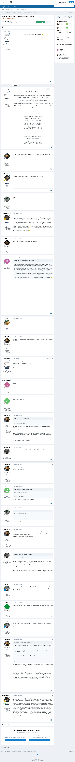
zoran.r (7, 396)
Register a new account (15, 740)
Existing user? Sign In (63, 2)
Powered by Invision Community (37, 760)
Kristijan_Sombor (6, 173)
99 (7, 612)
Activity (8, 6)
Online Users (17, 9)
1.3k (7, 162)
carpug (60, 27)
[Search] (60, 6)
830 (7, 594)
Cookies (40, 757)
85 (7, 43)
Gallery (7, 9)
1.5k (7, 185)
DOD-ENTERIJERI (6, 380)
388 (7, 407)
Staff (12, 9)
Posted (16, 31)
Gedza (6, 318)
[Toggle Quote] (14, 260)
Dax (7, 194)
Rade (6, 238)
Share (33, 22)
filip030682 (7, 447)
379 (7, 457)
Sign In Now (39, 740)
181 (7, 328)
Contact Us (35, 757)
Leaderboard (23, 9)
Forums (2, 9)
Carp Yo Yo (7, 152)
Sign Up (71, 2)
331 (7, 390)
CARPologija (9, 21)
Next (8, 27)
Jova (6, 602)
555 (7, 267)
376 (7, 248)
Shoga (6, 584)
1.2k (7, 205)
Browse (3, 7)
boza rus (7, 257)
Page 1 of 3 (15, 27)
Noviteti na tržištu (14, 22)
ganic (70, 23)
